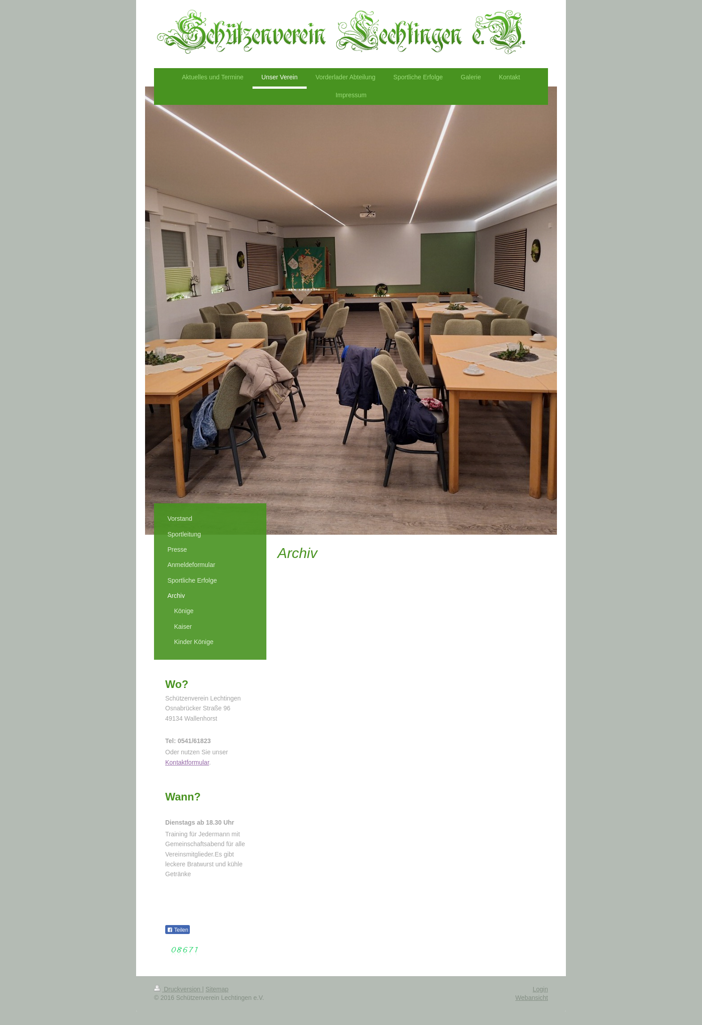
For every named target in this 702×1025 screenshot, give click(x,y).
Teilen (177, 930)
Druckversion (178, 989)
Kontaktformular (187, 762)
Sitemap (216, 989)
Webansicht (531, 997)
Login (540, 989)
